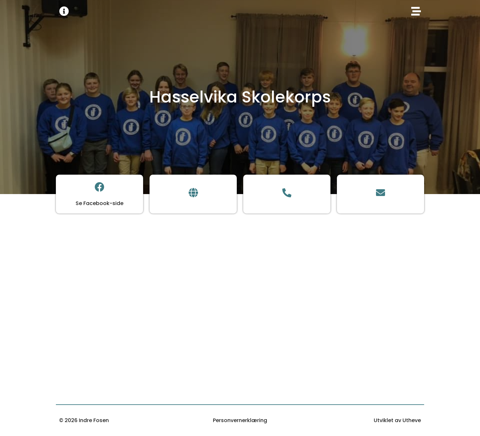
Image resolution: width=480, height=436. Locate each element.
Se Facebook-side (99, 203)
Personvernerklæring (240, 420)
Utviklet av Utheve (397, 420)
